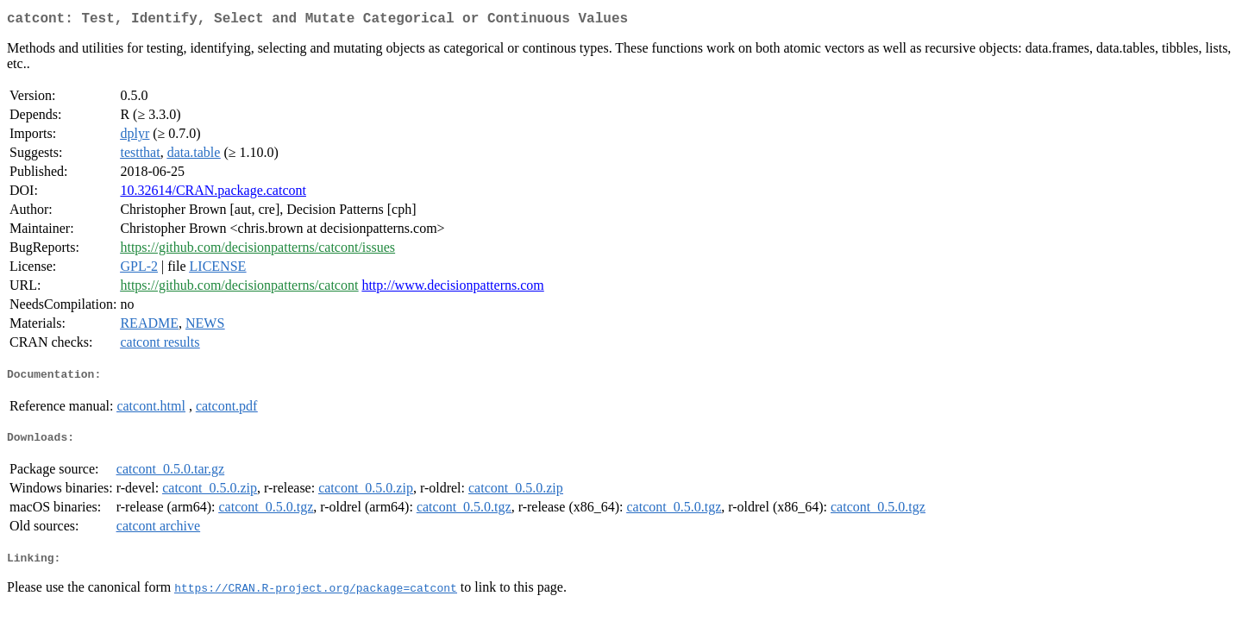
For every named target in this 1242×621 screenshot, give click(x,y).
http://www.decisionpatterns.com (452, 288)
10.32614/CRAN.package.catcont (213, 193)
